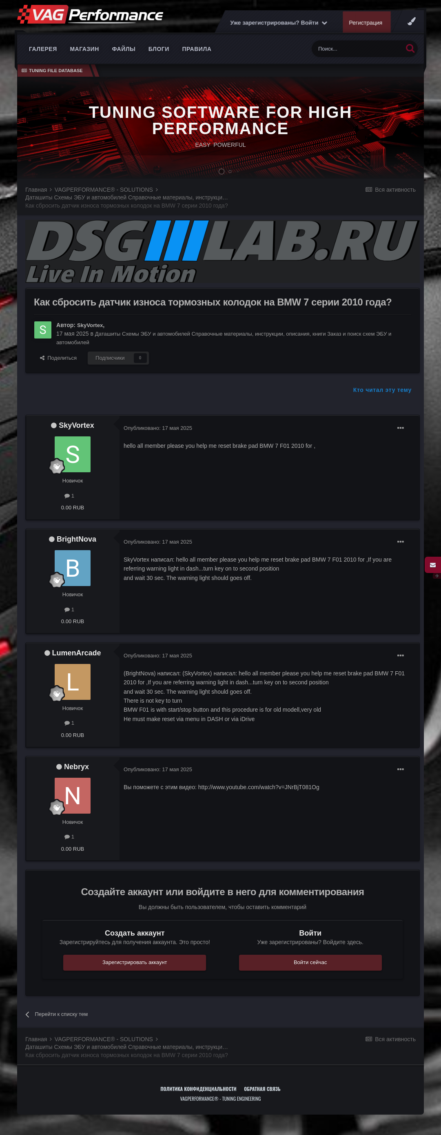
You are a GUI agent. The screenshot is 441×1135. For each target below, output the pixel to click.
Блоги (158, 61)
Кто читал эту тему (382, 402)
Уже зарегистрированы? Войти (311, 34)
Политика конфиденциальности (198, 1100)
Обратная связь (262, 1100)
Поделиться (58, 370)
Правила (196, 61)
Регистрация (398, 34)
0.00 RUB (72, 520)
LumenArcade (76, 665)
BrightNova (76, 551)
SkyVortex (90, 337)
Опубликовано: (158, 440)
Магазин (84, 61)
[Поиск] (357, 61)
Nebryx (76, 779)
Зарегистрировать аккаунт (134, 974)
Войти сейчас (310, 974)
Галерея (43, 61)
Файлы (123, 61)
